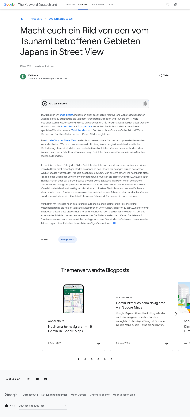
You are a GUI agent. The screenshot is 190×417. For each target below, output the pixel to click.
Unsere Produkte (100, 394)
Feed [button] (110, 4)
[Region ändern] (43, 405)
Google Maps (85, 126)
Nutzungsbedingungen (54, 394)
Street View (67, 126)
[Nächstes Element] (176, 314)
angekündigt (66, 115)
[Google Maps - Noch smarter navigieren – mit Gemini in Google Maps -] (56, 316)
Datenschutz (30, 394)
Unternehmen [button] (97, 4)
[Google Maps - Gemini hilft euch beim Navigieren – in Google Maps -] (134, 316)
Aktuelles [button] (70, 4)
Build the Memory (81, 130)
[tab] (78, 359)
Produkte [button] (82, 4)
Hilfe (10, 406)
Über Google (79, 394)
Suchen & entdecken (61, 19)
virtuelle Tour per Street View (60, 140)
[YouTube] (37, 379)
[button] (164, 75)
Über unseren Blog (124, 394)
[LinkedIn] (45, 379)
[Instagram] (28, 379)
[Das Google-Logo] (11, 395)
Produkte (36, 19)
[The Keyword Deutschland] (21, 18)
